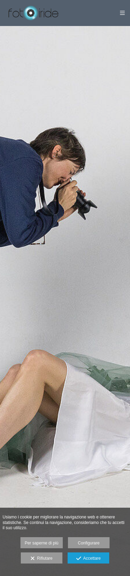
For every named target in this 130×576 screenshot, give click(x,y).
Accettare (88, 558)
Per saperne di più (41, 543)
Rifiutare (41, 558)
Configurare (89, 543)
